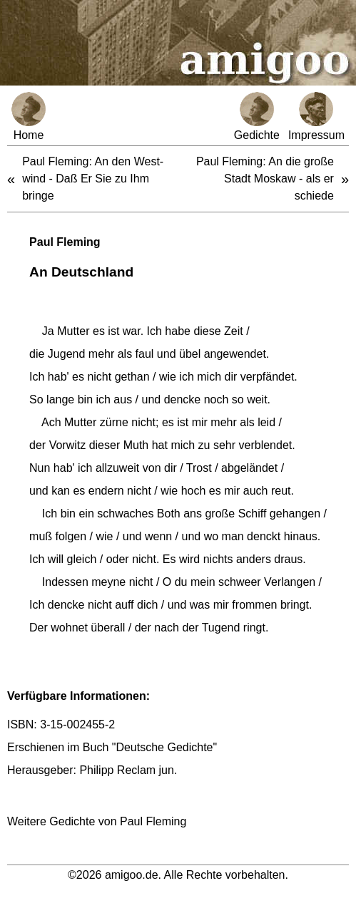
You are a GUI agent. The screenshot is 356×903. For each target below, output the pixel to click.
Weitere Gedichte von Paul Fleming (96, 821)
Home (28, 116)
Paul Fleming (65, 242)
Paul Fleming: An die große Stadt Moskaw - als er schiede (265, 178)
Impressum (316, 116)
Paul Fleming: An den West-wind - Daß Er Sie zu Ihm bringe (92, 178)
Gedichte (257, 116)
